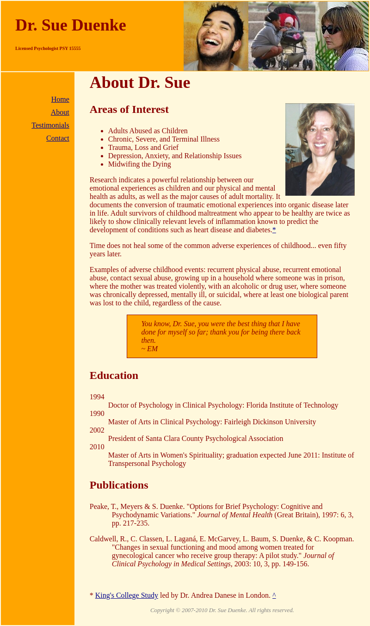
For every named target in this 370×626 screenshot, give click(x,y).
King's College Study (126, 595)
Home (60, 99)
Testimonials (50, 125)
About (60, 112)
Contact (57, 138)
